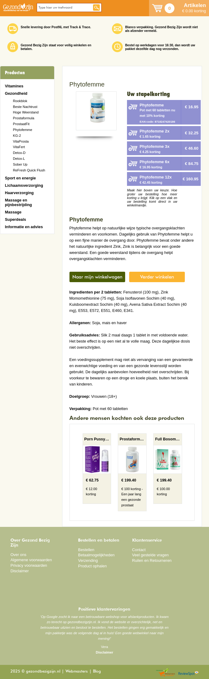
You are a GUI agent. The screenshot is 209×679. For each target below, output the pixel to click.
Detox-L (19, 158)
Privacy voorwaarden (28, 565)
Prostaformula (23, 118)
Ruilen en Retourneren (152, 560)
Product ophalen (92, 566)
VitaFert (19, 147)
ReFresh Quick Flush (29, 170)
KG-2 (17, 135)
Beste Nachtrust (25, 107)
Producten (15, 72)
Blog (97, 671)
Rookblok (20, 101)
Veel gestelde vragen (150, 555)
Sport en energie (20, 178)
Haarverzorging (19, 192)
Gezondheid (16, 93)
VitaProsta (21, 141)
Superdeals (15, 219)
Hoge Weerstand (26, 112)
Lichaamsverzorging (24, 185)
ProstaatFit (21, 124)
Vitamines (14, 86)
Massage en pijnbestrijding (18, 202)
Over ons (18, 554)
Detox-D (19, 153)
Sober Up (20, 164)
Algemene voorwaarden (31, 560)
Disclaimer (19, 571)
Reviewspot (188, 673)
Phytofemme (22, 130)
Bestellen (86, 549)
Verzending (88, 560)
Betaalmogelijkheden (96, 555)
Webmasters (76, 671)
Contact (139, 549)
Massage (13, 212)
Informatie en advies (24, 226)
